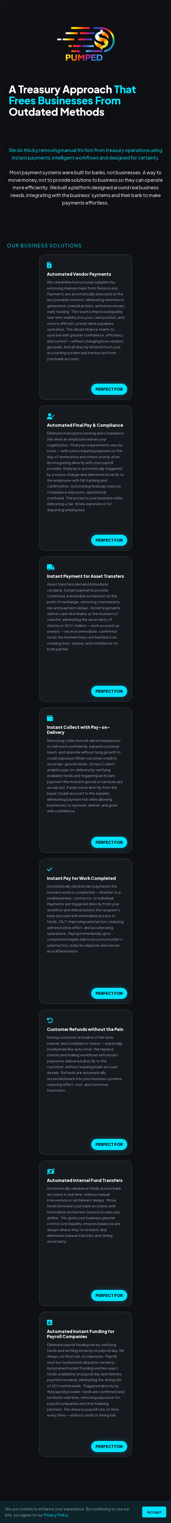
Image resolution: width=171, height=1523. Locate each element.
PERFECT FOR (109, 389)
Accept (154, 1512)
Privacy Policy (56, 1514)
